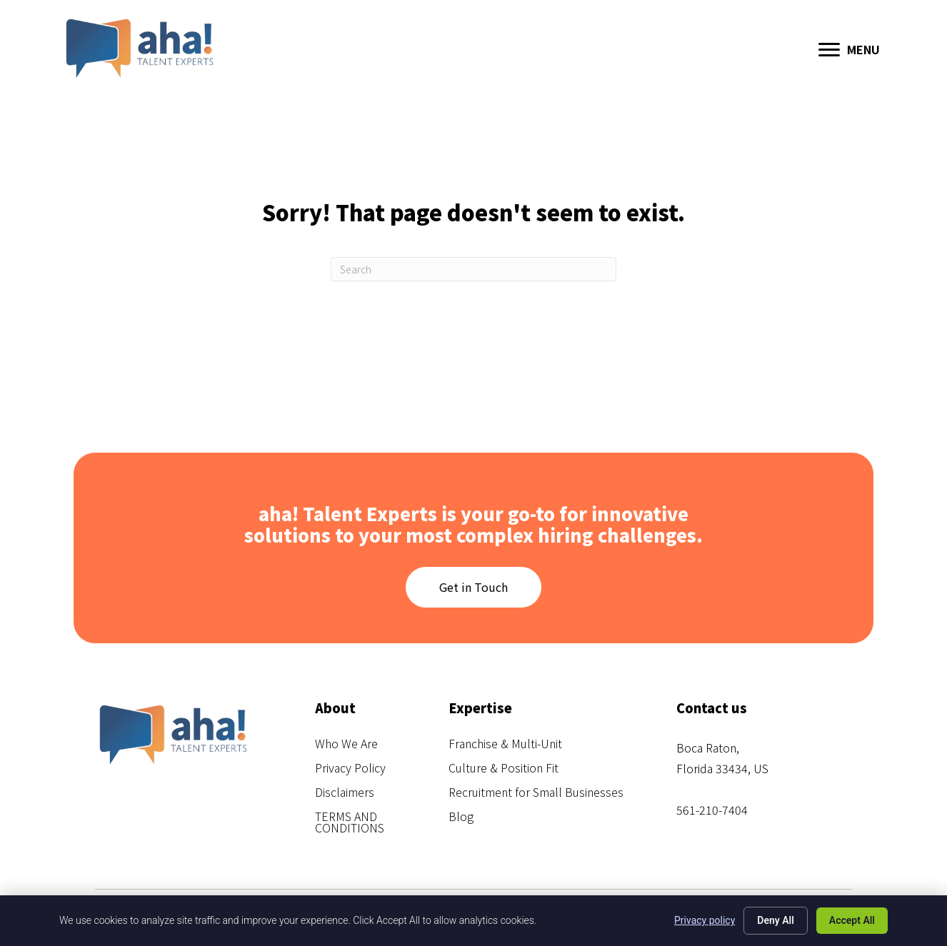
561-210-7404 (712, 809)
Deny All (775, 920)
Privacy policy (704, 920)
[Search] (473, 269)
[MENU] (849, 50)
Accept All (852, 920)
